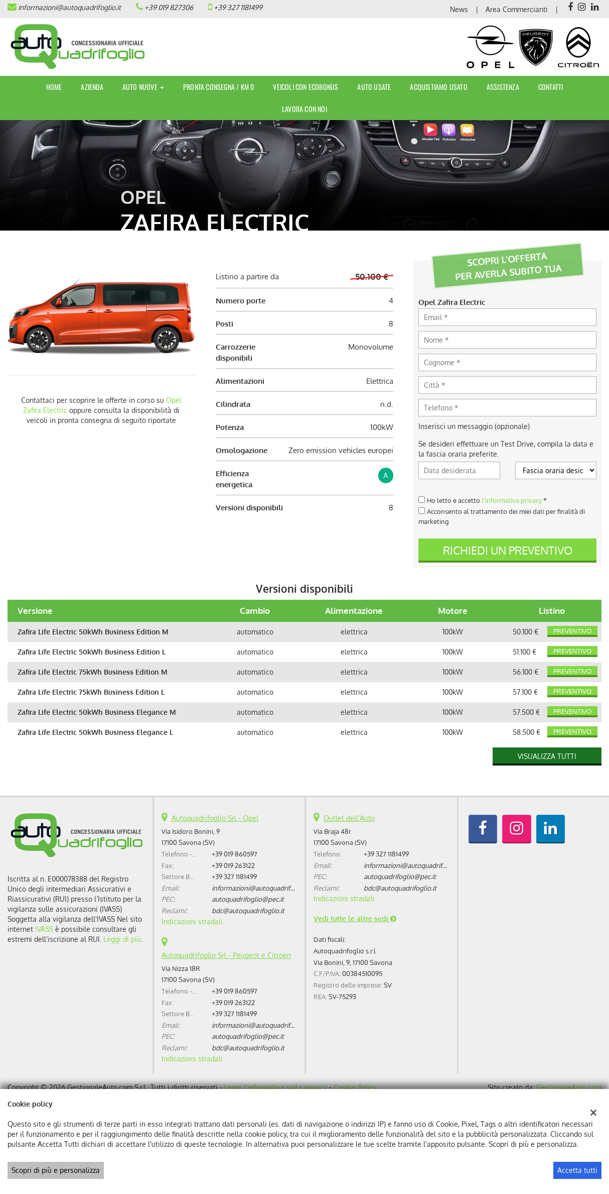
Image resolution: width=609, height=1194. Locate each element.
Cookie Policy (355, 1087)
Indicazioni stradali (192, 921)
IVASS (44, 929)
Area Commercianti (517, 9)
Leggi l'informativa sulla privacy (275, 1087)
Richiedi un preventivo (507, 550)
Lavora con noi (304, 108)
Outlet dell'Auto (349, 818)
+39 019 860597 (234, 853)
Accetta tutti (577, 1170)
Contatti (550, 86)
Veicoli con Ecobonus (305, 86)
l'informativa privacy (512, 500)
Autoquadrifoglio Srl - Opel (215, 818)
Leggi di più (122, 939)
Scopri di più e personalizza (56, 1170)
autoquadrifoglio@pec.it (248, 899)
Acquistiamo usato (438, 86)
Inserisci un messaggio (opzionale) (474, 426)
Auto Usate (374, 86)
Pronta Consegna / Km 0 (218, 86)
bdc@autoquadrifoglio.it (248, 910)
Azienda (92, 86)
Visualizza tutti (547, 756)
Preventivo (572, 631)
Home (54, 86)
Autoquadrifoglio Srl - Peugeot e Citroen (226, 955)
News (459, 9)
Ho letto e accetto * (487, 500)
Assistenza (503, 86)
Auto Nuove (143, 86)
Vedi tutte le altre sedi (355, 918)
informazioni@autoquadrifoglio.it (69, 7)
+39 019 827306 (168, 7)
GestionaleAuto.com (568, 1087)
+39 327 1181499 (238, 7)
